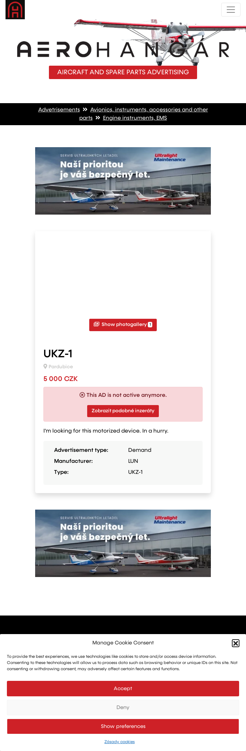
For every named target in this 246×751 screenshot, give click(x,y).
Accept (123, 688)
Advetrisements (59, 110)
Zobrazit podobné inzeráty (123, 411)
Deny (123, 707)
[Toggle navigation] (230, 10)
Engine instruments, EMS (135, 118)
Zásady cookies (119, 742)
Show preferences (123, 726)
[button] (235, 643)
